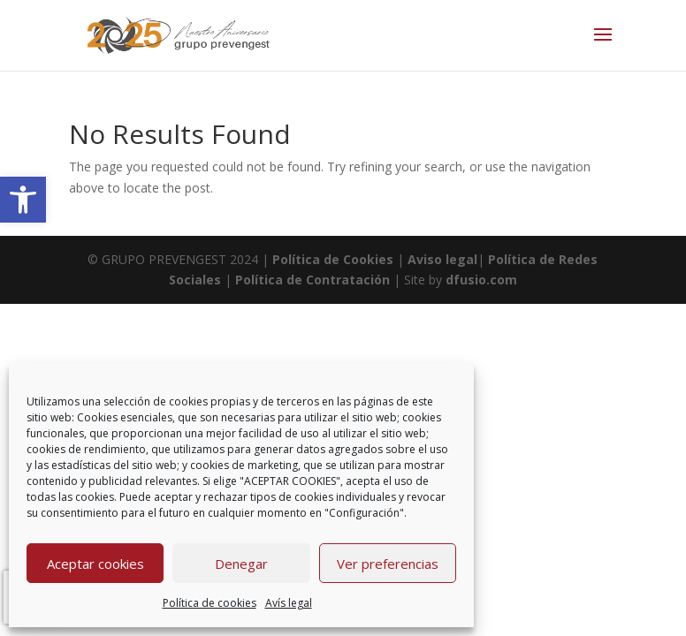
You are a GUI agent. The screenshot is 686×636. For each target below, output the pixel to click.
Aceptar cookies (95, 563)
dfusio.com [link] (481, 279)
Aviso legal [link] (440, 259)
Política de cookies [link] (209, 602)
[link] (23, 200)
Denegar (241, 563)
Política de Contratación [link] (312, 279)
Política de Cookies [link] (334, 259)
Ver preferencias (387, 563)
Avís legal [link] (288, 602)
